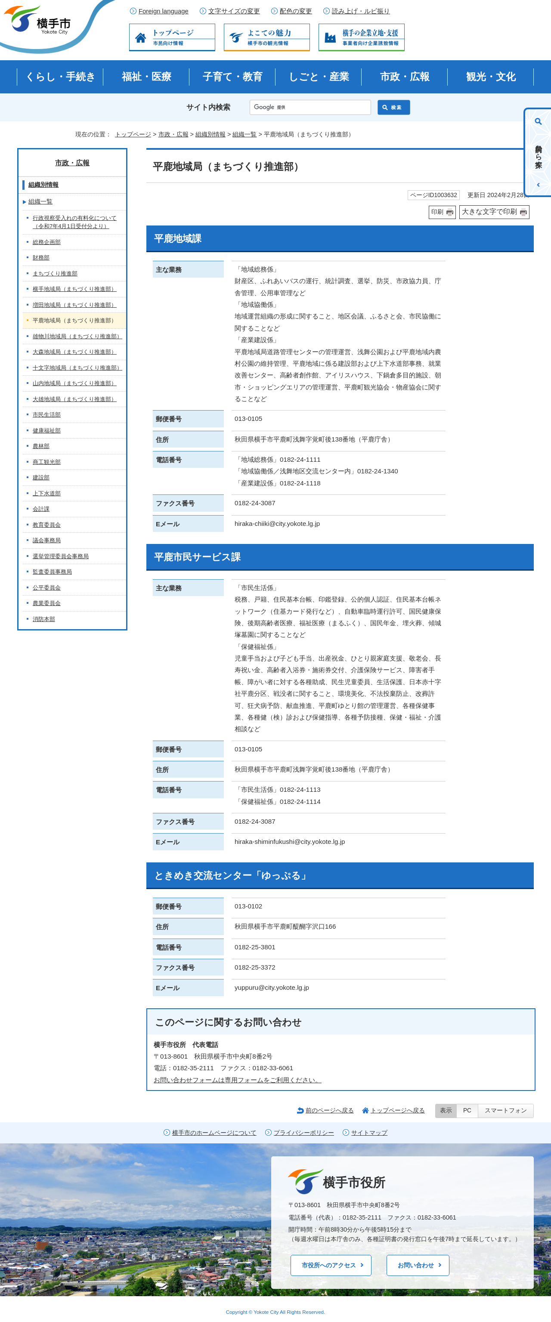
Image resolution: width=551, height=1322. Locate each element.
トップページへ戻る (398, 1110)
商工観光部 (47, 462)
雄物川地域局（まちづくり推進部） (77, 336)
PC (467, 1110)
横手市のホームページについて (214, 1133)
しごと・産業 (318, 76)
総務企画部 (47, 242)
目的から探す (538, 152)
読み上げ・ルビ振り (361, 11)
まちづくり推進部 (55, 273)
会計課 (41, 509)
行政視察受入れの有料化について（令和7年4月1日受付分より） (75, 222)
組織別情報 (210, 134)
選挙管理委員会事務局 (61, 556)
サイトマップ (369, 1133)
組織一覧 (244, 134)
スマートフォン (506, 1110)
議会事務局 (47, 540)
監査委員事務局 (52, 571)
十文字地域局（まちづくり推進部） (77, 367)
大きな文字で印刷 (489, 211)
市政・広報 (405, 76)
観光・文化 (491, 76)
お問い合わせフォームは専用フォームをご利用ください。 (238, 1080)
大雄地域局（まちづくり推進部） (75, 399)
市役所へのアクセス (329, 1265)
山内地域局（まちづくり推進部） (75, 383)
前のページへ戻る (330, 1110)
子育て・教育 (233, 76)
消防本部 (44, 619)
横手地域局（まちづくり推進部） (75, 289)
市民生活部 (47, 414)
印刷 (437, 212)
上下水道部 (47, 493)
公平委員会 (47, 587)
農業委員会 (47, 603)
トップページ (133, 134)
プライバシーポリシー (304, 1133)
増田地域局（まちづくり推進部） (75, 305)
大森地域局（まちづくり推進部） (75, 352)
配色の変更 (296, 11)
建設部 (41, 477)
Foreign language (164, 11)
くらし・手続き (60, 76)
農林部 (41, 446)
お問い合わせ (416, 1265)
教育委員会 (47, 525)
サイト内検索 (208, 107)
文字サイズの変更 (234, 11)
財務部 (41, 257)
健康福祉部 (47, 430)
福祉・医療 (146, 76)
